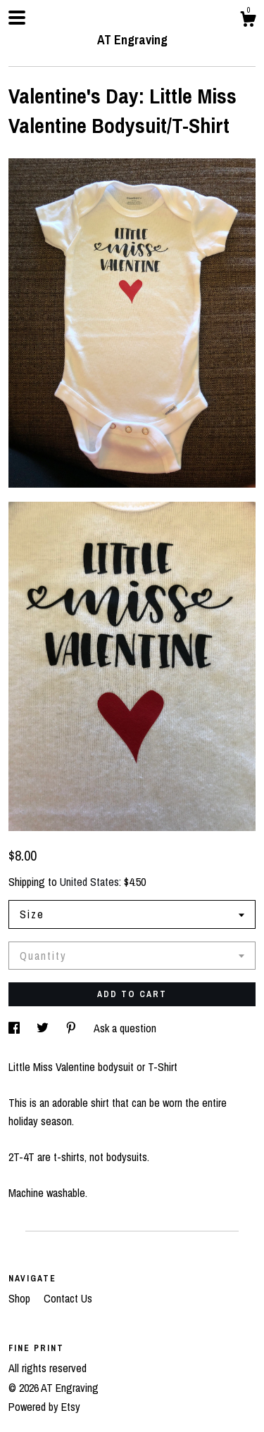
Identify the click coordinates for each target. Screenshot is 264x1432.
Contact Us (68, 1298)
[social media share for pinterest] (72, 1028)
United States (89, 881)
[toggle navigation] (16, 18)
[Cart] (248, 21)
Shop (20, 1298)
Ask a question (125, 1028)
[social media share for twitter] (44, 1028)
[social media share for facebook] (15, 1028)
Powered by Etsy (44, 1406)
